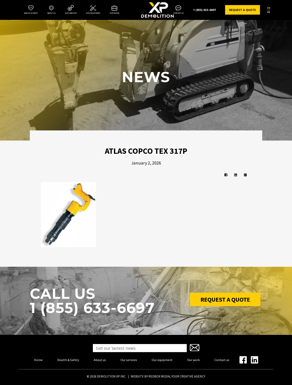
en (268, 7)
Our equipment (93, 13)
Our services (71, 13)
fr (268, 12)
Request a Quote (225, 299)
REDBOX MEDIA (159, 376)
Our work (114, 13)
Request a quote (242, 10)
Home (38, 360)
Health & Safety (31, 13)
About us (51, 13)
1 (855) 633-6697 (204, 10)
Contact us (178, 13)
